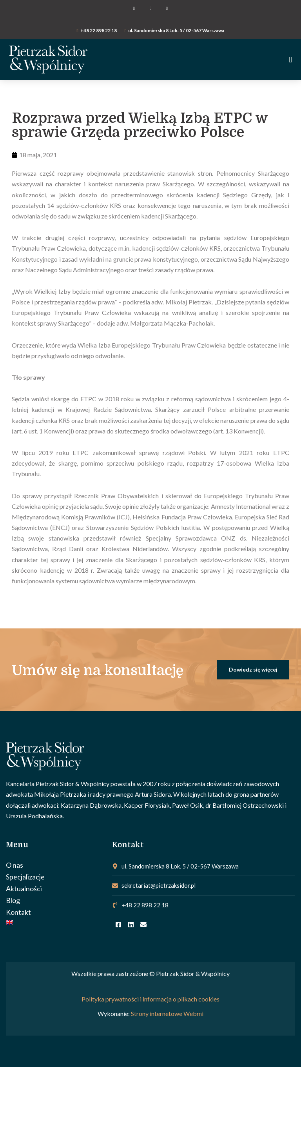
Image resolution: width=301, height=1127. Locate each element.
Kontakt (18, 912)
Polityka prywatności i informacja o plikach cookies (150, 999)
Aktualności (24, 888)
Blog (13, 900)
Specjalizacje (25, 877)
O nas (14, 865)
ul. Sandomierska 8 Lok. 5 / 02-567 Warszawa (176, 30)
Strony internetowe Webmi (167, 1013)
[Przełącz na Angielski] (55, 922)
